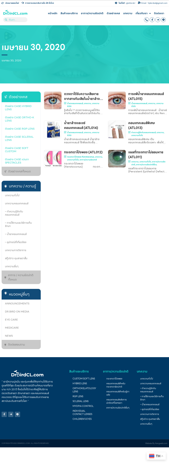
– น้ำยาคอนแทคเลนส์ (16, 234)
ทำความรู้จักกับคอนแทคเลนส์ (143, 132)
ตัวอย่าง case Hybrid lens (18, 107)
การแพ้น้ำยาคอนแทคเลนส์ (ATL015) (146, 96)
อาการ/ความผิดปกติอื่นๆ (146, 164)
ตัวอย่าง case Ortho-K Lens (19, 119)
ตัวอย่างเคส (113, 13)
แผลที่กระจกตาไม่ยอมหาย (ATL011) (145, 155)
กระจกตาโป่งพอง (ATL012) (83, 152)
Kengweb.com (161, 443)
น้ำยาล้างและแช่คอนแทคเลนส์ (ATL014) (81, 125)
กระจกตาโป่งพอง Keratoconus (80, 156)
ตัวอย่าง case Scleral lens (19, 138)
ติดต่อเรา (159, 13)
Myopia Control (83, 406)
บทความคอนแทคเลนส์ (16, 203)
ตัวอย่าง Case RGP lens (19, 129)
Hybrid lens (80, 383)
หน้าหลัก (52, 13)
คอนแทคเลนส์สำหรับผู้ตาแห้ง (117, 393)
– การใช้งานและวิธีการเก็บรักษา (18, 224)
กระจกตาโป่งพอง (114, 378)
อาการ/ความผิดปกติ (92, 13)
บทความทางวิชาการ (15, 250)
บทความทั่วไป (12, 195)
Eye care (11, 320)
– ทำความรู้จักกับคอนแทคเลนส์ (14, 213)
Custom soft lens (84, 378)
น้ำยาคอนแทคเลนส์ (75, 103)
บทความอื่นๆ (12, 266)
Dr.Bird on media (17, 312)
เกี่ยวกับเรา (143, 13)
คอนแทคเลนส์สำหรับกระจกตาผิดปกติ (115, 385)
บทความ (127, 13)
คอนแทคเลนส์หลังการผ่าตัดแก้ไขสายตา (116, 401)
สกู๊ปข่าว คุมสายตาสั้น (16, 258)
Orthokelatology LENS (84, 390)
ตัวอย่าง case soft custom (16, 149)
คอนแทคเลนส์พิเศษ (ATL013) (141, 125)
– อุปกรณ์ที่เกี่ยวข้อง (15, 242)
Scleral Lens (81, 401)
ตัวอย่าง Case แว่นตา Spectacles (17, 161)
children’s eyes (82, 419)
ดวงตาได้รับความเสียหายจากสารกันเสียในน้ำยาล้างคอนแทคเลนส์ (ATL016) (82, 98)
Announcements (17, 303)
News (9, 336)
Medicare (12, 328)
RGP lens (78, 396)
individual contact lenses (82, 412)
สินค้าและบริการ (69, 13)
